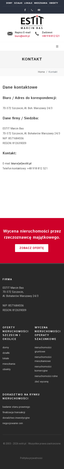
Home (41, 72)
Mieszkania (40, 3)
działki (6, 352)
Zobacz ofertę (31, 248)
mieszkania (9, 363)
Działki (18, 3)
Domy (9, 3)
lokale (6, 358)
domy (6, 347)
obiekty (7, 369)
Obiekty (53, 3)
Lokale (28, 3)
